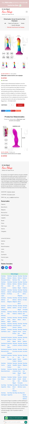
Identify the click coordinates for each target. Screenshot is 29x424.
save (13, 110)
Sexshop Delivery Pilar (20, 278)
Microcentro (4, 212)
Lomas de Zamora (5, 238)
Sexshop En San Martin (20, 339)
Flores (2, 223)
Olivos (2, 252)
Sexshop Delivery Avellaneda (4, 307)
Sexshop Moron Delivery (15, 319)
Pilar (2, 260)
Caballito (3, 218)
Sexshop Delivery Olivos (9, 278)
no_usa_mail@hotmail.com (12, 197)
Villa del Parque (5, 215)
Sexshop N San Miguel (9, 319)
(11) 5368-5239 (11, 194)
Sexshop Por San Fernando (25, 307)
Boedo (2, 220)
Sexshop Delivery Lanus (25, 278)
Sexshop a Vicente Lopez (15, 371)
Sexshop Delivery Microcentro (4, 278)
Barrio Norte (4, 207)
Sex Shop (15, 393)
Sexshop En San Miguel (15, 339)
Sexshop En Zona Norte (9, 339)
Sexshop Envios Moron (25, 331)
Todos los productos (13, 23)
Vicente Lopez (4, 257)
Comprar (20, 105)
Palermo (3, 204)
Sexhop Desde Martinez (25, 379)
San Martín (3, 254)
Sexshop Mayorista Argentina (3, 325)
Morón (2, 244)
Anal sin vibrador (16, 25)
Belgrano (3, 209)
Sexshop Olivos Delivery (3, 319)
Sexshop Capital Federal (9, 365)
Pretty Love (12, 152)
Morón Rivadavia (5, 246)
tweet (8, 110)
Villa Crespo (4, 226)
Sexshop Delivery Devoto (3, 299)
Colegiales (3, 231)
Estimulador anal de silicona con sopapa (11, 153)
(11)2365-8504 (11, 192)
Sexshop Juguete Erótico (15, 331)
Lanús (2, 249)
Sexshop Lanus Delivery (20, 325)
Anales (22, 23)
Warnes (3, 228)
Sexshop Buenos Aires (20, 365)
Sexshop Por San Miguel (20, 307)
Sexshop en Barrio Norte (25, 291)
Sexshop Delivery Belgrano (15, 299)
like (3, 110)
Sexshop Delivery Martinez (15, 278)
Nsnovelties (13, 73)
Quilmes (3, 241)
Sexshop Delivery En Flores (9, 291)
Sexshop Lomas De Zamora (15, 325)
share (18, 110)
